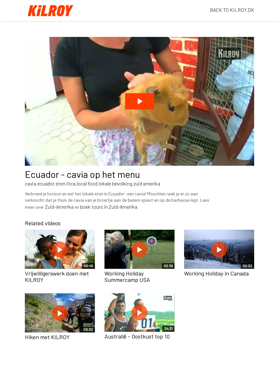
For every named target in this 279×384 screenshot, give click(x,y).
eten (60, 183)
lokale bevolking (115, 183)
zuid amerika (146, 183)
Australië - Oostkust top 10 (137, 336)
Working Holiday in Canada (216, 273)
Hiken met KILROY (47, 336)
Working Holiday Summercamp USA (127, 276)
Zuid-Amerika (59, 207)
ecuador (45, 183)
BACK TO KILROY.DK (232, 10)
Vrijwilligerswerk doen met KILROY (57, 276)
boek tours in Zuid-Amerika (108, 207)
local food (87, 183)
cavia (30, 183)
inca (71, 183)
